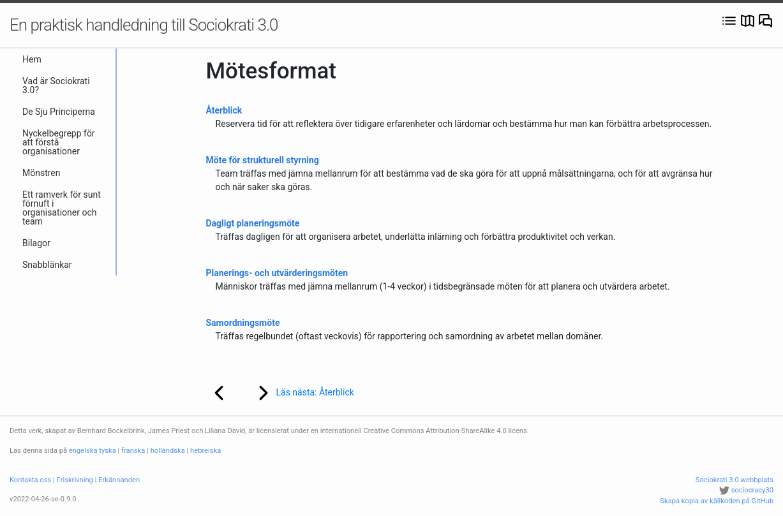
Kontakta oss (30, 480)
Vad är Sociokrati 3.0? (56, 85)
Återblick (224, 110)
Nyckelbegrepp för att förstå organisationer (58, 142)
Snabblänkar (47, 265)
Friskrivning (75, 480)
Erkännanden (119, 480)
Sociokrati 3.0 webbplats (734, 480)
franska (133, 450)
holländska (168, 450)
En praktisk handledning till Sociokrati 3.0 (144, 24)
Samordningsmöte (243, 323)
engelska (83, 450)
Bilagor (36, 243)
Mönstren (41, 173)
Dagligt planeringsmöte (253, 223)
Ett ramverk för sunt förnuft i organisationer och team (61, 207)
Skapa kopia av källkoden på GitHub (716, 501)
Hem (31, 59)
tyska (107, 450)
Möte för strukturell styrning (262, 160)
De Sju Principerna (58, 112)
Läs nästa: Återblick (297, 393)
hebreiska (205, 450)
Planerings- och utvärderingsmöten (277, 273)
